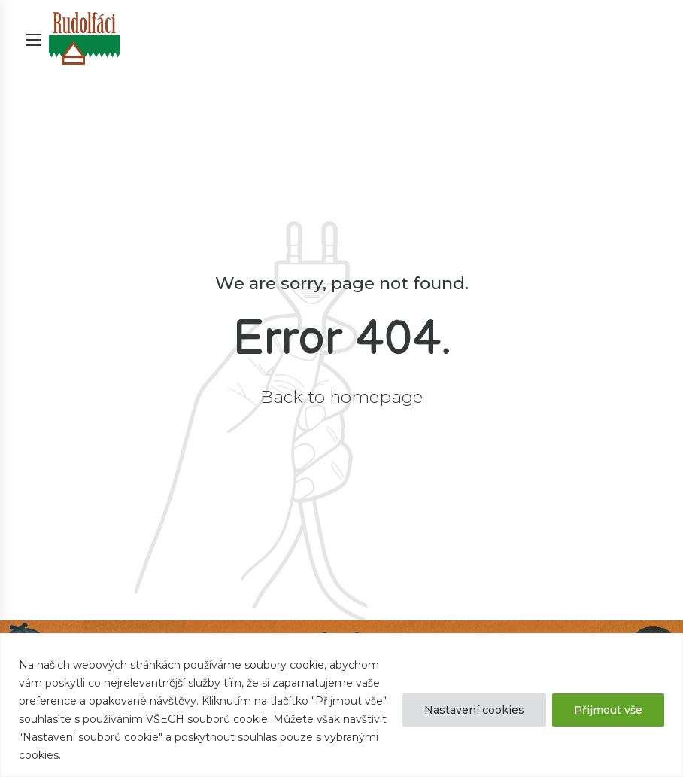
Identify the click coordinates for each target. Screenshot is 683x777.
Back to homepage (341, 396)
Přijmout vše (608, 710)
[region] (341, 705)
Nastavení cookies (474, 710)
